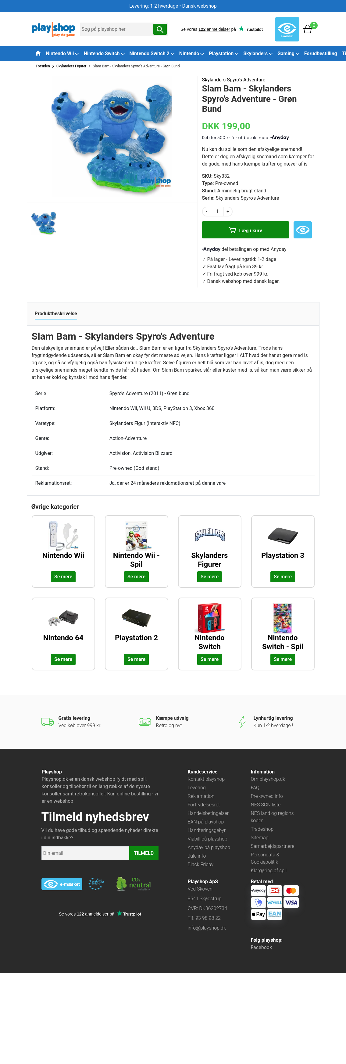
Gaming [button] (288, 53)
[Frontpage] (53, 29)
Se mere (63, 577)
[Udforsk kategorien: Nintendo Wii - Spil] (136, 545)
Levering (197, 788)
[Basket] (308, 29)
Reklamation (201, 796)
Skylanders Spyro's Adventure (234, 80)
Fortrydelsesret (204, 805)
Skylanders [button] (258, 53)
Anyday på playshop (209, 847)
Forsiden (43, 66)
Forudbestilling (320, 53)
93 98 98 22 (208, 918)
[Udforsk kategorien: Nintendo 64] (63, 627)
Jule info (197, 856)
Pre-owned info (267, 796)
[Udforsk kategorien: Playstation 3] (283, 545)
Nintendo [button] (191, 53)
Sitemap (260, 838)
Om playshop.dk (268, 779)
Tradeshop (262, 829)
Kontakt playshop (206, 779)
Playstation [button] (223, 53)
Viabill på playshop (207, 839)
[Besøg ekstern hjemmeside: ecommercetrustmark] (96, 884)
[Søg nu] (160, 29)
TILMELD (144, 853)
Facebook (261, 947)
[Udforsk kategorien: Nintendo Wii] (63, 545)
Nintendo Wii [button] (62, 53)
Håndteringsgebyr (207, 830)
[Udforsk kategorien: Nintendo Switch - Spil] (283, 627)
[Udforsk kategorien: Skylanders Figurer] (210, 545)
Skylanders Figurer (71, 66)
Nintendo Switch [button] (104, 53)
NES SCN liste (266, 805)
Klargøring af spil (269, 870)
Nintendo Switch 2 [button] (152, 53)
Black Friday (201, 864)
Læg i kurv (245, 231)
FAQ (255, 788)
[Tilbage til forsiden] (38, 53)
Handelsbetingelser (208, 813)
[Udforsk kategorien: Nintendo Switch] (210, 627)
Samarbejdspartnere (272, 846)
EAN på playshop (206, 822)
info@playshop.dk (207, 928)
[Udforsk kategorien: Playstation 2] (136, 627)
